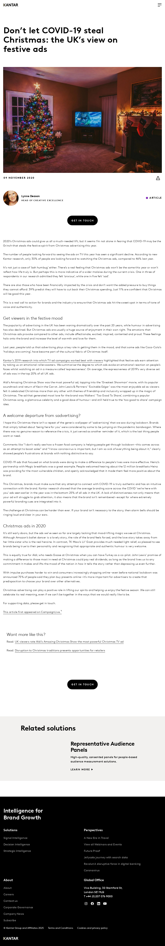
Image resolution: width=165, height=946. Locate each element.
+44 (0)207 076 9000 (99, 896)
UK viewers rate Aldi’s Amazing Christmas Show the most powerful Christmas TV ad (69, 641)
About (8, 888)
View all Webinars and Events (103, 844)
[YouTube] (99, 904)
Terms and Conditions (60, 928)
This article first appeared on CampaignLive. (32, 612)
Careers (8, 894)
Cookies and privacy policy (92, 928)
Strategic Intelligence (17, 851)
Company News (14, 914)
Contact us (11, 901)
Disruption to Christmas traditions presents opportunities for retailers (60, 650)
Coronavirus (91, 870)
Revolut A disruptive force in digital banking (112, 864)
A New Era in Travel (96, 838)
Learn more (80, 769)
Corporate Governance (18, 907)
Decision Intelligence (17, 844)
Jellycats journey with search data (106, 857)
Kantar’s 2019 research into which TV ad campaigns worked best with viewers (53, 360)
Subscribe (10, 920)
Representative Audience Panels (103, 747)
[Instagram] (86, 904)
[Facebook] (92, 904)
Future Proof (92, 851)
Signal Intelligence (15, 838)
